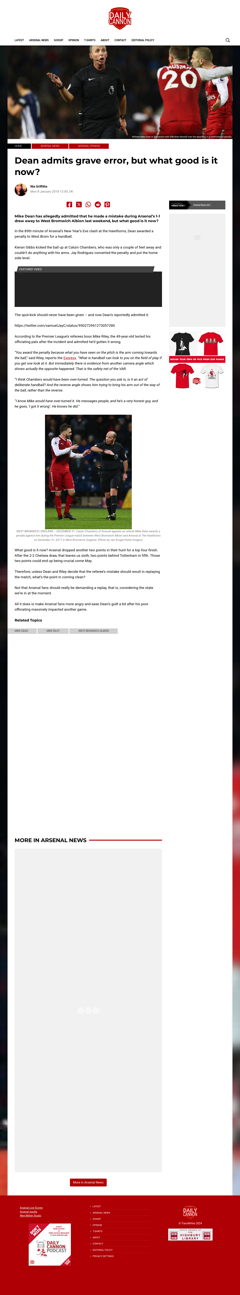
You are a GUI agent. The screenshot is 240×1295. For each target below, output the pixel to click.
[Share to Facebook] (69, 204)
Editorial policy (143, 40)
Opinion (73, 40)
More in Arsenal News (50, 840)
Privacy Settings (103, 1256)
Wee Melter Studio (30, 1215)
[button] (228, 40)
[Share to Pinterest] (107, 204)
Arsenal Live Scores (31, 1207)
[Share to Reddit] (98, 204)
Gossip (58, 40)
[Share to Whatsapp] (88, 204)
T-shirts (89, 40)
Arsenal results (28, 1211)
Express (69, 358)
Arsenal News (39, 40)
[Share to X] (79, 204)
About (105, 40)
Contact (120, 40)
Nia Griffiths (38, 186)
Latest (19, 40)
